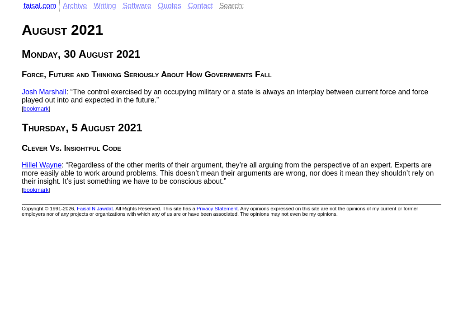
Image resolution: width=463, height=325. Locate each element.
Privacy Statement (217, 208)
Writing (105, 5)
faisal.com (40, 5)
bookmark (36, 108)
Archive (75, 5)
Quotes (169, 5)
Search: (231, 5)
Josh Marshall (44, 92)
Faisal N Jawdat (95, 208)
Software (137, 5)
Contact (200, 5)
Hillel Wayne (41, 165)
